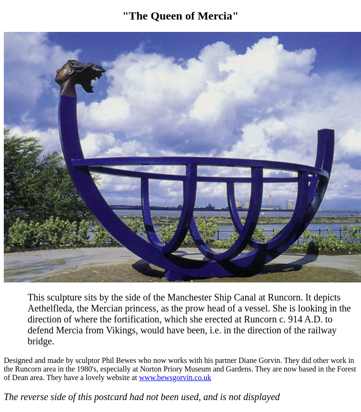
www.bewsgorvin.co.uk (175, 377)
